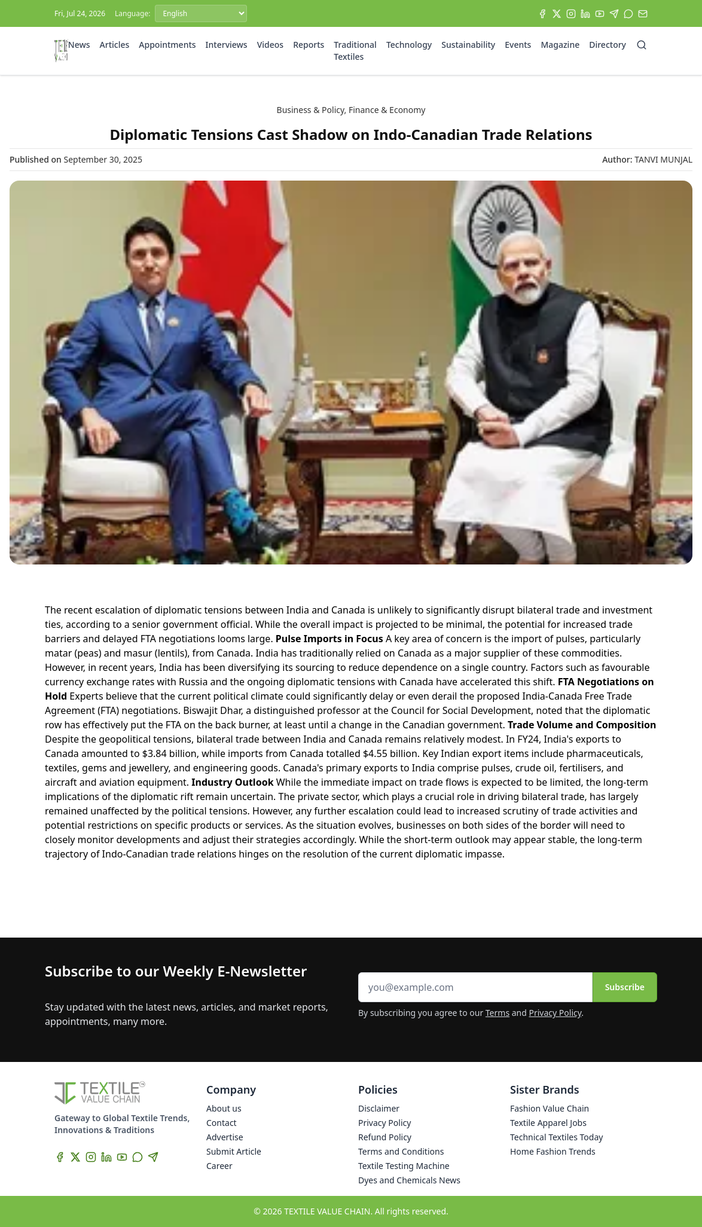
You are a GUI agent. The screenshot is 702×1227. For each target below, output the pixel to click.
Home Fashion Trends (553, 1151)
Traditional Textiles (355, 50)
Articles (115, 44)
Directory (607, 44)
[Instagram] (571, 14)
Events (518, 44)
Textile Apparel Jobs (548, 1122)
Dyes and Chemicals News (409, 1180)
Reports (308, 44)
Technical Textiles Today (556, 1137)
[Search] (642, 45)
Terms (497, 1012)
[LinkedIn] (585, 14)
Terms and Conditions (401, 1151)
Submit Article (233, 1151)
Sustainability (468, 44)
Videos (270, 44)
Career (219, 1165)
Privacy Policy (555, 1012)
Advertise (224, 1137)
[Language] (201, 13)
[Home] (61, 51)
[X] (556, 14)
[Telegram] (614, 14)
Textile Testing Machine (404, 1165)
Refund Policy (384, 1137)
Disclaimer (378, 1108)
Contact (221, 1122)
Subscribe (625, 987)
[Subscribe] (643, 14)
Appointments (167, 44)
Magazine (560, 44)
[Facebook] (542, 14)
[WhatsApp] (628, 14)
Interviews (227, 44)
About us (224, 1108)
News (79, 44)
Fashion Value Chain (549, 1108)
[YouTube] (600, 14)
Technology (409, 44)
